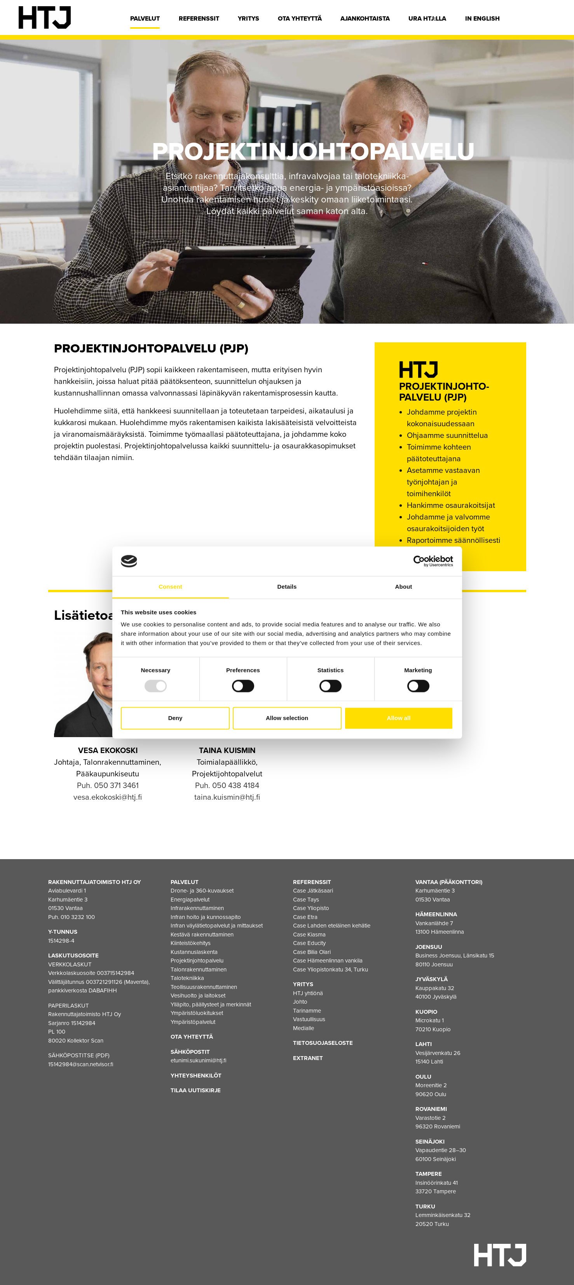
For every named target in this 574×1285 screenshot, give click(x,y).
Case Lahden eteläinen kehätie (331, 925)
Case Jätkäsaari (313, 890)
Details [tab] (287, 587)
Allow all (399, 718)
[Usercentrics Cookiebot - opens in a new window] (419, 561)
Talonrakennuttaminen (199, 969)
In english (482, 19)
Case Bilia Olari (312, 951)
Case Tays (306, 899)
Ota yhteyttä (300, 19)
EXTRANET (308, 1058)
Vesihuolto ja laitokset (198, 995)
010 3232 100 (78, 917)
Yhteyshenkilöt (196, 1075)
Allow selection (287, 718)
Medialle (303, 1028)
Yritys (248, 19)
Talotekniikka (187, 978)
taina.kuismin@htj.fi (227, 797)
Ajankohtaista (365, 19)
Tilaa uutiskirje (196, 1090)
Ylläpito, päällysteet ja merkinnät (211, 1004)
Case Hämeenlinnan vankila (328, 960)
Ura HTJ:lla (427, 19)
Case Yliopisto (311, 908)
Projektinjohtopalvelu (197, 960)
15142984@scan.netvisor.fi (80, 1064)
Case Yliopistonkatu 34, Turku (330, 969)
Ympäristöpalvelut (193, 1021)
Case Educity (309, 943)
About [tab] (403, 587)
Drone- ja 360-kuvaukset (202, 890)
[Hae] (549, 20)
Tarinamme (307, 1010)
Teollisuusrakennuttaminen (204, 986)
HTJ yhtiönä (308, 993)
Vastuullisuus (309, 1019)
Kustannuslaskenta (194, 951)
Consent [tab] (170, 587)
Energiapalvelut (190, 899)
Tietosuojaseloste (323, 1042)
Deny (175, 718)
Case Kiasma (309, 934)
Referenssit (199, 19)
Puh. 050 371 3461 (108, 785)
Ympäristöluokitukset (197, 1013)
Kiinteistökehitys (191, 943)
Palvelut (145, 19)
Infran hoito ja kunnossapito (206, 917)
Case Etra (305, 917)
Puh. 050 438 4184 (227, 785)
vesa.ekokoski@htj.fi (107, 797)
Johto (300, 1001)
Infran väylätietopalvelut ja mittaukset (217, 925)
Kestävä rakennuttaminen (202, 934)
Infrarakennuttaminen (197, 908)
